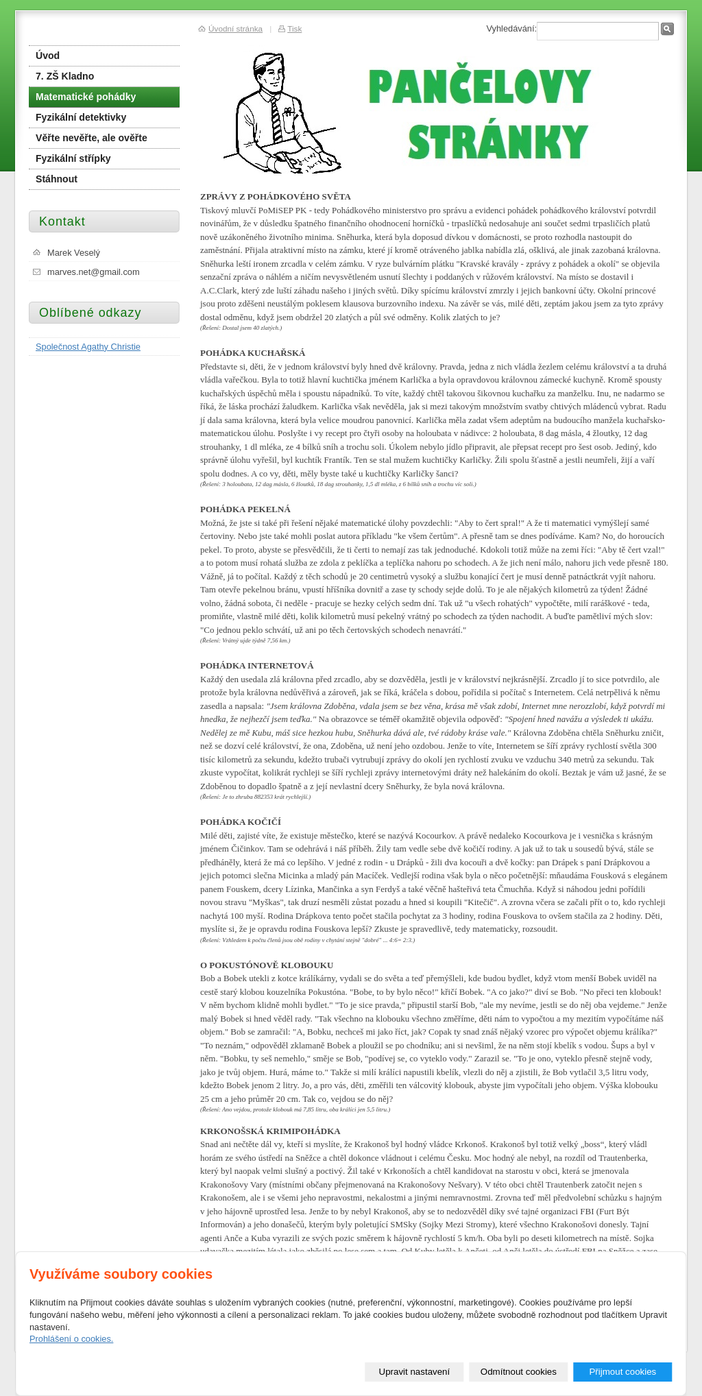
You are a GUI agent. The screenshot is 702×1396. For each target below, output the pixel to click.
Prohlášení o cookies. (71, 1339)
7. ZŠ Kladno (65, 76)
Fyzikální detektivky (81, 117)
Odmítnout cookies (519, 1372)
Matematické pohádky (86, 96)
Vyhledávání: (511, 28)
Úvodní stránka (235, 28)
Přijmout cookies (622, 1372)
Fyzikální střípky (73, 158)
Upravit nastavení (414, 1372)
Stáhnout (56, 178)
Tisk (294, 28)
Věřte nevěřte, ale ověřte (91, 137)
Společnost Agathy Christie (88, 346)
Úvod (48, 55)
